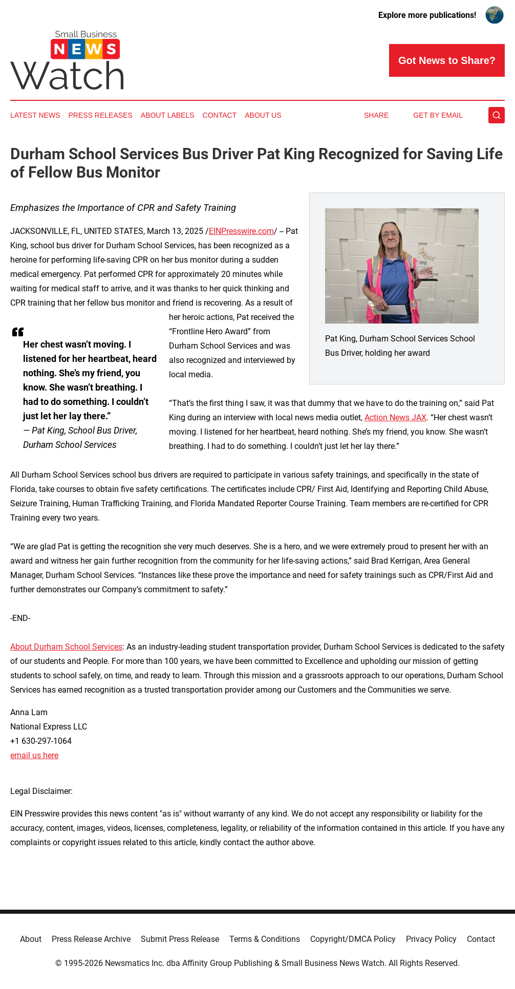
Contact (220, 115)
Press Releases (101, 115)
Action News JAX (395, 417)
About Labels (168, 115)
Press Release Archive (91, 939)
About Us (263, 115)
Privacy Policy (431, 939)
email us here (34, 755)
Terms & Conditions (264, 939)
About (30, 939)
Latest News (35, 115)
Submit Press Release (180, 939)
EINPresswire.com (241, 231)
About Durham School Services (66, 647)
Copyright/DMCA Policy (353, 939)
